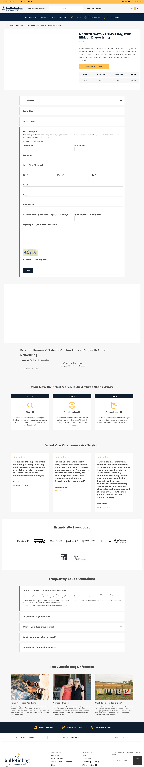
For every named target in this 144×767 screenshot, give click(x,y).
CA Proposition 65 (88, 739)
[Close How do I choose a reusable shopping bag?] (73, 565)
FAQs (122, 711)
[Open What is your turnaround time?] (73, 601)
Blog (53, 739)
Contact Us (74, 711)
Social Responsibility (90, 735)
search (66, 8)
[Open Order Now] (73, 108)
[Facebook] (5, 754)
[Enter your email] (122, 733)
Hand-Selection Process (60, 735)
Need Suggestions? (95, 8)
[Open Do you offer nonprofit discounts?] (73, 622)
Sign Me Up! (137, 733)
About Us (55, 729)
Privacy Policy (87, 742)
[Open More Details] (73, 98)
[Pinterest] (17, 754)
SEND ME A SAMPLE (94, 63)
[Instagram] (9, 754)
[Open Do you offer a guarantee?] (73, 591)
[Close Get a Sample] (73, 128)
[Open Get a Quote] (73, 118)
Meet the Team (57, 732)
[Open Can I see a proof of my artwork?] (73, 612)
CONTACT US (128, 1)
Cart (133, 8)
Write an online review (73, 355)
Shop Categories (36, 8)
